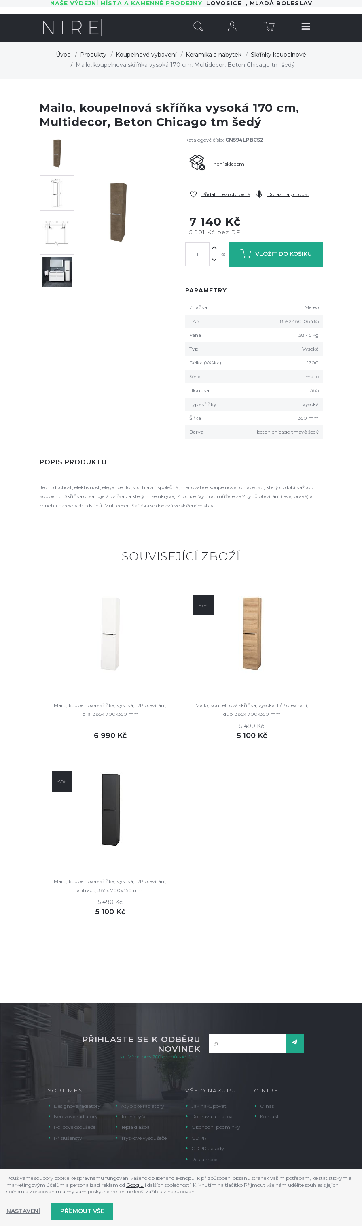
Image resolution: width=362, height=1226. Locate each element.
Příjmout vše (82, 1211)
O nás (267, 1106)
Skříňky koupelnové (278, 54)
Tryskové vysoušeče (144, 1138)
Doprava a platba (212, 1116)
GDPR (199, 1138)
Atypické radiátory (142, 1106)
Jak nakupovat (209, 1106)
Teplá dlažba (135, 1127)
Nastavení (23, 1211)
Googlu (135, 1185)
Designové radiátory (77, 1106)
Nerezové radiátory (76, 1116)
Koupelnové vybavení (146, 54)
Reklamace (204, 1159)
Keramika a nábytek (213, 54)
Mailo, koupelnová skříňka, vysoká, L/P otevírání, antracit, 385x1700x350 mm (110, 885)
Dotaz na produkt (288, 194)
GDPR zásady (207, 1148)
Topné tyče (133, 1116)
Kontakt (269, 1116)
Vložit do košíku (276, 255)
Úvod (63, 54)
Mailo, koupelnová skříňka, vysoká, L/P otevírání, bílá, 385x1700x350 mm (110, 709)
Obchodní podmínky (215, 1127)
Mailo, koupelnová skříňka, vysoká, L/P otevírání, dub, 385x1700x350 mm (251, 709)
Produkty (93, 54)
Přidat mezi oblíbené (225, 194)
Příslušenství (68, 1138)
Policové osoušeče (74, 1127)
